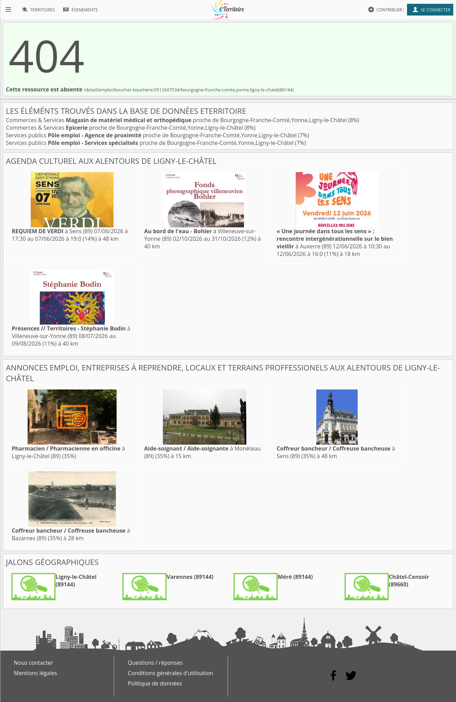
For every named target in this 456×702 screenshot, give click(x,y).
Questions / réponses (155, 662)
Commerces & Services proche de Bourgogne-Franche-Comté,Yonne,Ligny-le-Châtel (177, 120)
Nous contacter (33, 662)
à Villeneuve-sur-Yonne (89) (71, 332)
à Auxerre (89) (335, 238)
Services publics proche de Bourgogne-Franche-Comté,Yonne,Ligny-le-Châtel (152, 135)
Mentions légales (35, 673)
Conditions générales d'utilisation (171, 673)
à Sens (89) (52, 231)
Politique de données (155, 683)
